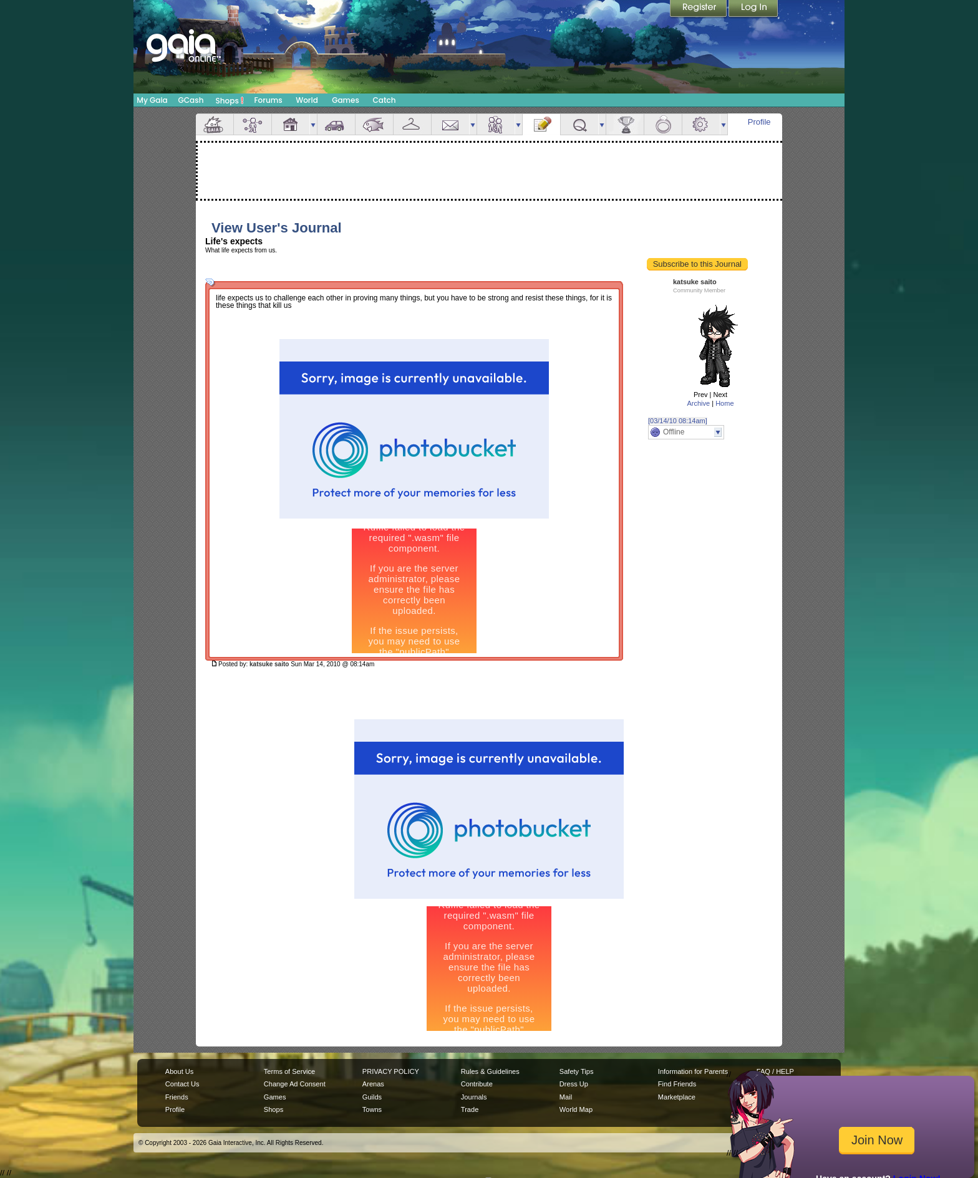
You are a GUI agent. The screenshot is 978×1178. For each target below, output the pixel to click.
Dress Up (573, 1084)
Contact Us (182, 1084)
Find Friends (677, 1084)
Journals (474, 1097)
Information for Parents (693, 1071)
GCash (191, 100)
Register (699, 9)
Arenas (373, 1084)
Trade (469, 1109)
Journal (541, 124)
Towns (372, 1109)
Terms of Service (289, 1071)
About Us (179, 1071)
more (313, 124)
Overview (214, 124)
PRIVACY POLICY (390, 1071)
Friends (496, 124)
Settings (701, 124)
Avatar (252, 124)
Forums (268, 100)
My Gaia (152, 100)
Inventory (412, 124)
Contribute (477, 1084)
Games (345, 100)
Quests (579, 124)
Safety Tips (576, 1071)
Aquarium (374, 124)
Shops (230, 100)
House (290, 124)
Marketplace (676, 1097)
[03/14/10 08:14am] (677, 420)
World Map (576, 1109)
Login (753, 9)
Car (336, 124)
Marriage (663, 124)
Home (724, 403)
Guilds (372, 1097)
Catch (384, 100)
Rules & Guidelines (490, 1071)
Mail (450, 124)
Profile (759, 122)
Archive (698, 403)
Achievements (625, 124)
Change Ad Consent (295, 1084)
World (307, 100)
